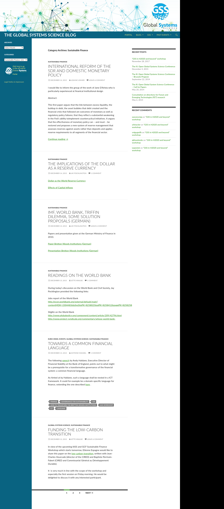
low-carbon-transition (82, 453)
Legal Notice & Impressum (14, 82)
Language (61, 408)
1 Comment (96, 173)
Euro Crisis (53, 339)
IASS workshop (106, 405)
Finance (53, 401)
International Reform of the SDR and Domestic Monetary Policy (79, 70)
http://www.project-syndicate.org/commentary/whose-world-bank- (81, 318)
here (87, 384)
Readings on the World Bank (79, 275)
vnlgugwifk (137, 132)
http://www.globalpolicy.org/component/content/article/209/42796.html (85, 315)
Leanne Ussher (78, 80)
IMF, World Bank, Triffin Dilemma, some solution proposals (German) (74, 216)
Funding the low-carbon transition (75, 432)
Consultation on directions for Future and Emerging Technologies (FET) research (150, 96)
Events (62, 339)
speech (65, 360)
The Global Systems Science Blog (40, 34)
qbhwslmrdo (137, 140)
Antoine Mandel (78, 353)
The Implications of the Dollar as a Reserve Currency (81, 166)
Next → (89, 493)
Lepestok (136, 148)
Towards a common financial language (80, 345)
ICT (51, 408)
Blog (138, 35)
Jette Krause (77, 280)
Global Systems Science (77, 339)
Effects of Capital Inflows (60, 187)
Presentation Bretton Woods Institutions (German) (73, 250)
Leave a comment (97, 80)
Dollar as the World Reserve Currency (67, 180)
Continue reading (58, 139)
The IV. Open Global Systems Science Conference (153, 66)
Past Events (163, 35)
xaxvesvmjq (137, 117)
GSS (149, 35)
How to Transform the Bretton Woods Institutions (73, 405)
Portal (128, 35)
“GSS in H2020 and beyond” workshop (149, 58)
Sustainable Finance (57, 62)
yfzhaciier (136, 124)
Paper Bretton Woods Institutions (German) (69, 243)
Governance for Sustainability (74, 401)
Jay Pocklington (78, 173)
